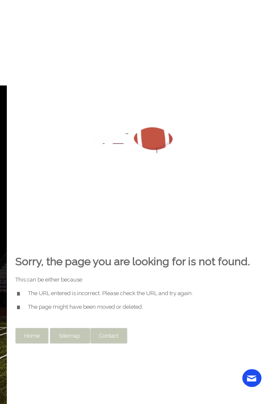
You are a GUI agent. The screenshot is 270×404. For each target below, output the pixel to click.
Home (32, 336)
